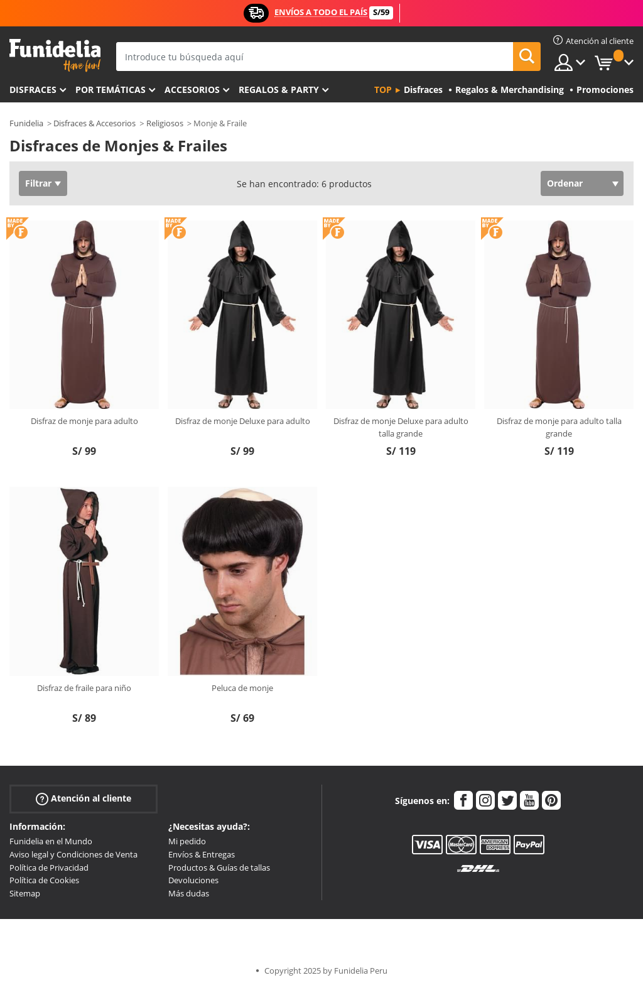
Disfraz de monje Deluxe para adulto (242, 421)
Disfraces (33, 89)
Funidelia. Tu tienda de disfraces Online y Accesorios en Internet (54, 55)
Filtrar (38, 183)
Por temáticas (110, 89)
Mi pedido (187, 841)
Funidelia (26, 123)
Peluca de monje (242, 688)
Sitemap (24, 893)
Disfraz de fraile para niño (84, 688)
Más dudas (188, 893)
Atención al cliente (83, 798)
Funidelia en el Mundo (50, 841)
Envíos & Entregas (201, 854)
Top (383, 89)
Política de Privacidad (49, 867)
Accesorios (192, 89)
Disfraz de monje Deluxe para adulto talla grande (400, 427)
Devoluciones (193, 880)
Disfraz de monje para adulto (84, 421)
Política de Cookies (44, 880)
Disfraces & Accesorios (94, 123)
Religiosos (164, 123)
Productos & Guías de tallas (219, 867)
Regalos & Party (279, 89)
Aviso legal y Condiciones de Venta (73, 854)
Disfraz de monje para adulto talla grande (559, 427)
